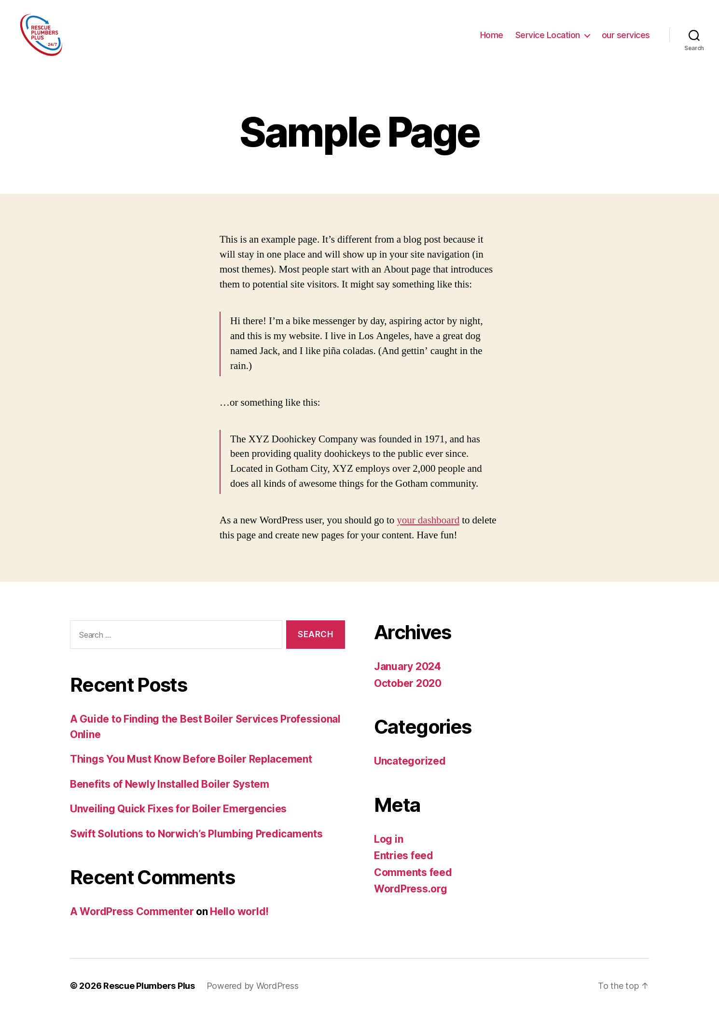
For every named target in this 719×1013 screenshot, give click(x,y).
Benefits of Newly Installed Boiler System (169, 784)
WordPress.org (410, 889)
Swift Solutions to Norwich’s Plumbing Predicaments (196, 834)
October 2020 (408, 683)
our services (626, 35)
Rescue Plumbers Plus (149, 986)
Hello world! (239, 911)
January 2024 (407, 666)
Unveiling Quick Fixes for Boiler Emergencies (178, 809)
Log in (388, 839)
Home (491, 35)
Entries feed (403, 855)
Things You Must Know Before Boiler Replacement (191, 759)
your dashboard (428, 520)
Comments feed (413, 872)
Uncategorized (410, 761)
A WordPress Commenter (132, 911)
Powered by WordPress (253, 986)
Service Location (547, 35)
